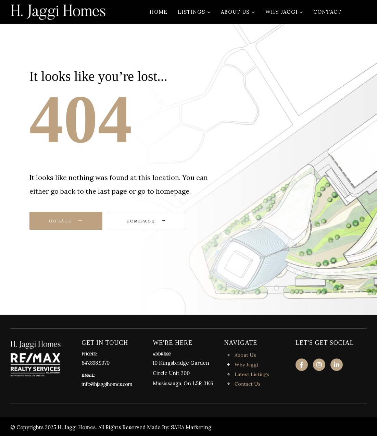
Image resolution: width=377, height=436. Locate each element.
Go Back (66, 221)
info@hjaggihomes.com (106, 384)
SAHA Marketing (191, 427)
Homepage (146, 221)
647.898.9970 (95, 363)
